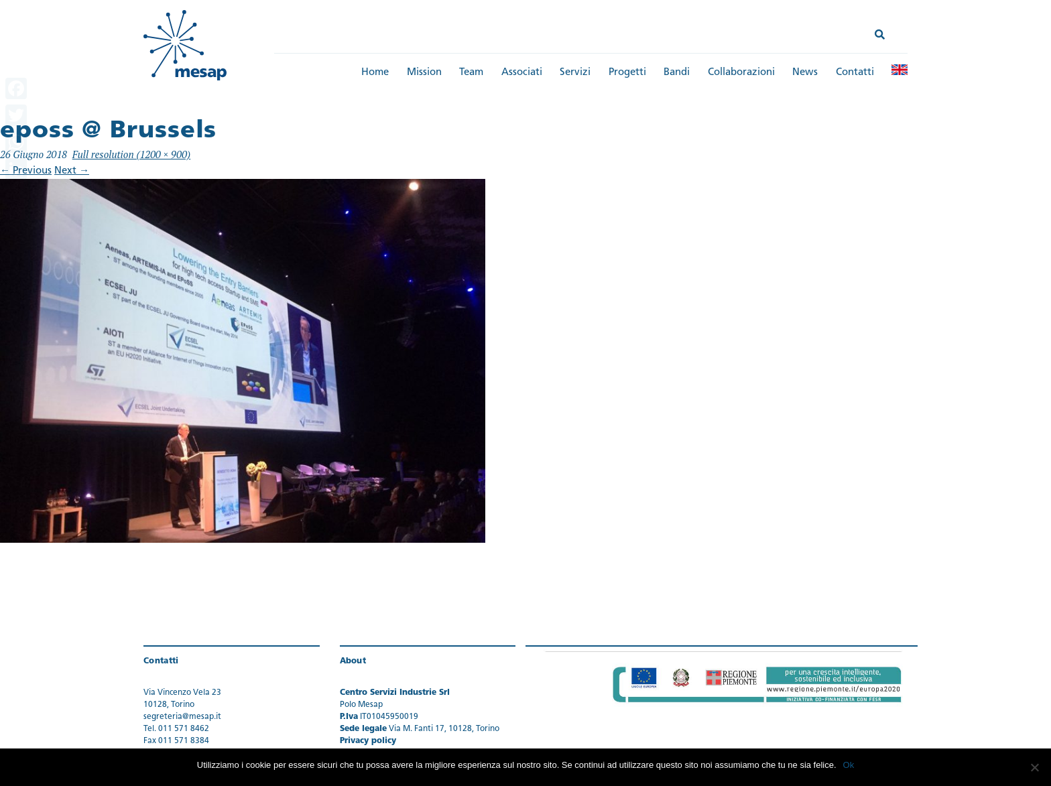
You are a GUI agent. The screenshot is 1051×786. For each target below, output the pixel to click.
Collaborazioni (741, 73)
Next (71, 171)
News (805, 73)
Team (471, 73)
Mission (424, 73)
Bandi (677, 73)
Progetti (627, 73)
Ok (849, 765)
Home (375, 73)
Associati (521, 73)
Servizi (575, 73)
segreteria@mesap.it (182, 717)
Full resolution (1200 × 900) (131, 154)
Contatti (855, 73)
